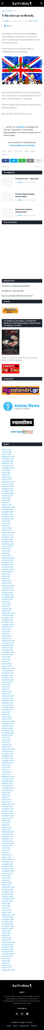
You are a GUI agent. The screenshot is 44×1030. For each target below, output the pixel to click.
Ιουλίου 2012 (6, 820)
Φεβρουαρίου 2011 (8, 859)
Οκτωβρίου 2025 (7, 466)
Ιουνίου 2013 (6, 795)
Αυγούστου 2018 (7, 654)
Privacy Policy (24, 1026)
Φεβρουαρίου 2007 (8, 970)
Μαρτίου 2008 (6, 940)
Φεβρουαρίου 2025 (8, 482)
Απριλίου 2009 (7, 910)
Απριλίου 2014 (7, 772)
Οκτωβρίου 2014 (7, 758)
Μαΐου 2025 (6, 475)
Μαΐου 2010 (6, 880)
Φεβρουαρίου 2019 (8, 641)
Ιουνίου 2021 (6, 576)
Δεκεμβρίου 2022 (7, 537)
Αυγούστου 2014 (7, 763)
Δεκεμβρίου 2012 (7, 809)
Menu (2, 3)
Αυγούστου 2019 (7, 627)
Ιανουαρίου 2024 (7, 509)
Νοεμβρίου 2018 (7, 648)
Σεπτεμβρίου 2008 (8, 926)
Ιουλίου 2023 (6, 521)
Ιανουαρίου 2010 (7, 889)
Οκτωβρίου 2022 (7, 542)
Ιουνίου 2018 (6, 659)
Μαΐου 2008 (6, 935)
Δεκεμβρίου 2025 (7, 461)
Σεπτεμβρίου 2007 (8, 954)
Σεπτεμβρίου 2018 (8, 652)
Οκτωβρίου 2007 (7, 951)
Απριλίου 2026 (7, 452)
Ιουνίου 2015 (6, 740)
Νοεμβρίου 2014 (7, 756)
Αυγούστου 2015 (7, 735)
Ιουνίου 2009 (6, 905)
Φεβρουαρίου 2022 (8, 558)
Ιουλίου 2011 (6, 848)
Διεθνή (27, 151)
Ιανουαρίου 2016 (7, 723)
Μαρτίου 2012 (6, 829)
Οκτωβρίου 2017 (7, 677)
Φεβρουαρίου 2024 (8, 507)
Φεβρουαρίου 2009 (8, 915)
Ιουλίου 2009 (6, 903)
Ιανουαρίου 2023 (7, 535)
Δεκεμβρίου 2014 (7, 753)
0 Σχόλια (35, 21)
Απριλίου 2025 (7, 477)
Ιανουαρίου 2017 (7, 698)
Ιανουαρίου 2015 (7, 751)
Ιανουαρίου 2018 (7, 671)
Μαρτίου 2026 (6, 454)
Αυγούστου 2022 (7, 546)
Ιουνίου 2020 (6, 604)
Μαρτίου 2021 (6, 583)
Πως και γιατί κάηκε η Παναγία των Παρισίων (17, 296)
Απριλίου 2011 (7, 855)
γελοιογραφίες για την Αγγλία (22, 145)
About (15, 1026)
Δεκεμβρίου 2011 (7, 836)
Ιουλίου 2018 (6, 657)
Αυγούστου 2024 (7, 496)
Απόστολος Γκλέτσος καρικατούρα (23, 210)
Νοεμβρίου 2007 (7, 949)
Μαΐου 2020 (6, 606)
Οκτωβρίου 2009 (7, 896)
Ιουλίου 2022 (6, 548)
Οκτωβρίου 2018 (7, 650)
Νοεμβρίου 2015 (7, 728)
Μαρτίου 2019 (6, 638)
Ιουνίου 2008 (6, 933)
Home (9, 1026)
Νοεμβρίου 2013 (7, 783)
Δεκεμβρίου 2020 (7, 590)
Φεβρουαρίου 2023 (8, 532)
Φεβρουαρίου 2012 (8, 832)
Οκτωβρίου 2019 (7, 622)
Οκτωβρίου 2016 (7, 705)
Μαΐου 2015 (6, 742)
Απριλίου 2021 (7, 581)
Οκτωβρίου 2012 (7, 813)
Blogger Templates (26, 1022)
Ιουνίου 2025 (6, 473)
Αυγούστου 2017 (7, 682)
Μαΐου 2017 (6, 689)
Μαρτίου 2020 (6, 611)
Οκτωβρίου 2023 (7, 516)
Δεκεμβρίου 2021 (7, 562)
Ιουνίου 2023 (6, 523)
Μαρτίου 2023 (6, 530)
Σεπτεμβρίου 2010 (8, 871)
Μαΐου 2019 (6, 634)
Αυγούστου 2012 (7, 818)
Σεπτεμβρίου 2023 (8, 519)
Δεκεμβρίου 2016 (7, 700)
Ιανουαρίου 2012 (7, 834)
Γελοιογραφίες (18, 151)
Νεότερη (6, 166)
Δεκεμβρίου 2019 (7, 618)
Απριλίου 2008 (7, 938)
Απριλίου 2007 (7, 965)
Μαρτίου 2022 (6, 555)
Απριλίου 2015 (7, 744)
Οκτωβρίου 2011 (7, 841)
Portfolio (34, 1026)
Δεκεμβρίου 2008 (7, 919)
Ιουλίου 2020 (6, 601)
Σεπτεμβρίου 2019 (8, 624)
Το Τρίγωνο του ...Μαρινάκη (26, 178)
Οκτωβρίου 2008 (7, 924)
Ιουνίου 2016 (6, 712)
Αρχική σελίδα (7, 11)
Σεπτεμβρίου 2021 (8, 569)
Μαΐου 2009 (6, 908)
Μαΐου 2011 (6, 852)
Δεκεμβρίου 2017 (7, 673)
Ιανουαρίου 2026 (7, 459)
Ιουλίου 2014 (6, 765)
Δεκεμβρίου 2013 (7, 781)
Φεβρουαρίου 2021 (8, 585)
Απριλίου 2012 (7, 827)
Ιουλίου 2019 (6, 629)
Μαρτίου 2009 (6, 912)
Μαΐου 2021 (6, 578)
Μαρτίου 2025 (6, 479)
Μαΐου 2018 (6, 661)
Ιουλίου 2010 (6, 876)
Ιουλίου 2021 (6, 574)
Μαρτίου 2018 (6, 666)
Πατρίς (5, 154)
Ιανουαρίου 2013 (7, 806)
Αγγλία (10, 151)
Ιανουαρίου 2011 (7, 862)
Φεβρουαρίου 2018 (8, 668)
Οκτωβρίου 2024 (7, 491)
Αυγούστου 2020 (7, 599)
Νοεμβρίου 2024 (7, 489)
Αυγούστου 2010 (7, 873)
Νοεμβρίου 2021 (7, 565)
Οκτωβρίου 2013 (7, 786)
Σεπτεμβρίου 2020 (8, 597)
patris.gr (21, 127)
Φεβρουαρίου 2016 (8, 721)
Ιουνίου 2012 (6, 823)
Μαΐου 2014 (6, 770)
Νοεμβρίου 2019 (7, 620)
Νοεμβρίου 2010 (7, 866)
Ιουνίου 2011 (6, 850)
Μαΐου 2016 (6, 714)
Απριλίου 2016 (7, 717)
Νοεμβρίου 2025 (7, 463)
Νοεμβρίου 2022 (7, 539)
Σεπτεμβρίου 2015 (8, 733)
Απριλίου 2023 (7, 528)
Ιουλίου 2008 (6, 931)
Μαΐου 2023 (6, 525)
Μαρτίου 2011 (6, 857)
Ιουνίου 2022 (6, 551)
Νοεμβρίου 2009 (7, 894)
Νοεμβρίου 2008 (7, 921)
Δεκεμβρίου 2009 (7, 892)
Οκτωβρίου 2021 (7, 567)
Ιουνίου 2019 (6, 631)
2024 (14, 11)
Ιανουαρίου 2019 (7, 643)
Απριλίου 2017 (7, 691)
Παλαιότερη (37, 166)
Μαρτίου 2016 (6, 719)
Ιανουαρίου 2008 (7, 945)
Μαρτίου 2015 (6, 746)
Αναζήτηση (41, 3)
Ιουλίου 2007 (6, 958)
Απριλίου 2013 (7, 799)
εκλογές (33, 151)
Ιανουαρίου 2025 (7, 484)
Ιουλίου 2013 (6, 793)
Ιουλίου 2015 (6, 737)
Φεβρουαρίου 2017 (8, 696)
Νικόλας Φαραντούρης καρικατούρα (24, 195)
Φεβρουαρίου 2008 (8, 942)
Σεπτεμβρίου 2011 (8, 843)
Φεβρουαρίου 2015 (8, 749)
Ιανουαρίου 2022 (7, 560)
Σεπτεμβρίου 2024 (8, 493)
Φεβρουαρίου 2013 (8, 804)
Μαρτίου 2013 (6, 802)
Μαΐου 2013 (6, 797)
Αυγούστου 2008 (7, 928)
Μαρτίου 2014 (6, 774)
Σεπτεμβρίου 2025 (8, 468)
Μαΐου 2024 (6, 502)
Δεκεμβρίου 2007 (7, 947)
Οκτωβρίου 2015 (7, 730)
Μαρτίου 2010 (6, 885)
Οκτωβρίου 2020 (7, 595)
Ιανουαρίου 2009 (7, 917)
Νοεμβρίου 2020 (7, 592)
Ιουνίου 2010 (6, 878)
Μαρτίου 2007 (6, 968)
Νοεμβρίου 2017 (7, 675)
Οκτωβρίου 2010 (7, 869)
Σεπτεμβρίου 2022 (8, 544)
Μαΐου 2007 (6, 963)
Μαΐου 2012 (6, 825)
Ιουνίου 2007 (6, 961)
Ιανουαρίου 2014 (7, 779)
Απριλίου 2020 (7, 608)
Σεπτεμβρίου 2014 (8, 760)
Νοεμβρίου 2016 (7, 703)
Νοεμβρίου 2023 (7, 514)
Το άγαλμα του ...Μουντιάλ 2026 (13, 291)
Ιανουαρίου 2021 (7, 588)
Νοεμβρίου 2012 (7, 811)
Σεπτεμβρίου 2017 (8, 680)
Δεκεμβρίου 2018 (7, 645)
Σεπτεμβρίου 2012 (8, 816)
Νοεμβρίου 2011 (7, 839)
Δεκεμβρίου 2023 (7, 512)
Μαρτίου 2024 (6, 505)
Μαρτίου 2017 (6, 694)
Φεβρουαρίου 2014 (8, 776)
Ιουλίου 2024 (6, 498)
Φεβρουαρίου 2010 (8, 887)
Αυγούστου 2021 (7, 571)
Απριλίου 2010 (7, 882)
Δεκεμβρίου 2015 (7, 726)
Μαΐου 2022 (6, 553)
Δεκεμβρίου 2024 (7, 486)
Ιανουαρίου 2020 (7, 615)
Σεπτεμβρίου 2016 (8, 707)
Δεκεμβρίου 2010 (7, 864)
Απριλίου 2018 (7, 664)
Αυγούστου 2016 (7, 710)
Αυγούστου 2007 (7, 956)
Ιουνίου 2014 (6, 767)
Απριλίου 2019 (7, 636)
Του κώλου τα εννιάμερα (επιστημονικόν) (16, 286)
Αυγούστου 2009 (7, 901)
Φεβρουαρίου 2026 (8, 456)
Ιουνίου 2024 (6, 500)
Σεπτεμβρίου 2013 (8, 788)
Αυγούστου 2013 (7, 790)
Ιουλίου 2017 (6, 684)
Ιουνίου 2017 (6, 687)
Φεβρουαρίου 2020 (8, 613)
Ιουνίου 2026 (6, 449)
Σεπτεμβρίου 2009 (8, 898)
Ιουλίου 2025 (6, 470)
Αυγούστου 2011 (7, 846)
